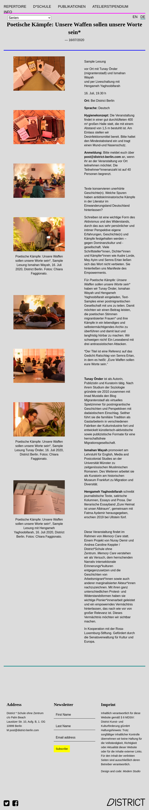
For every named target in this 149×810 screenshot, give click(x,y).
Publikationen (72, 7)
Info (8, 12)
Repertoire (15, 7)
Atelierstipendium (110, 7)
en (135, 17)
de (142, 17)
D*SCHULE (42, 7)
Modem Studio (131, 771)
